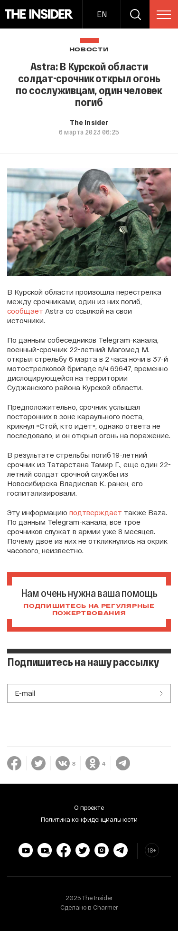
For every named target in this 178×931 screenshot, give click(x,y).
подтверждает (95, 512)
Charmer (105, 907)
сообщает (25, 311)
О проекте (89, 807)
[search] (135, 14)
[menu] (164, 14)
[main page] (39, 14)
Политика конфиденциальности (89, 819)
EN (102, 14)
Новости (89, 49)
